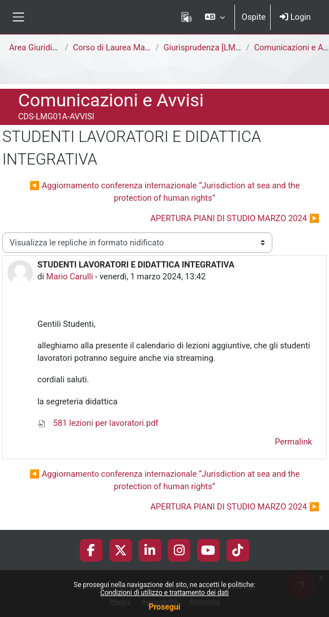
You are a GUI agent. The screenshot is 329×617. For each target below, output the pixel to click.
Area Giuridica (35, 47)
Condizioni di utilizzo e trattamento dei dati (164, 593)
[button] (214, 17)
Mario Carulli (69, 276)
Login (295, 17)
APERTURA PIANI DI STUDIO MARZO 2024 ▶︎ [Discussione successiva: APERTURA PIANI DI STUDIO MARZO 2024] (234, 218)
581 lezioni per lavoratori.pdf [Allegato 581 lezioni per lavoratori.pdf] (98, 423)
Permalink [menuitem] (293, 442)
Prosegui (164, 606)
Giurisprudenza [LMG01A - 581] (221, 47)
